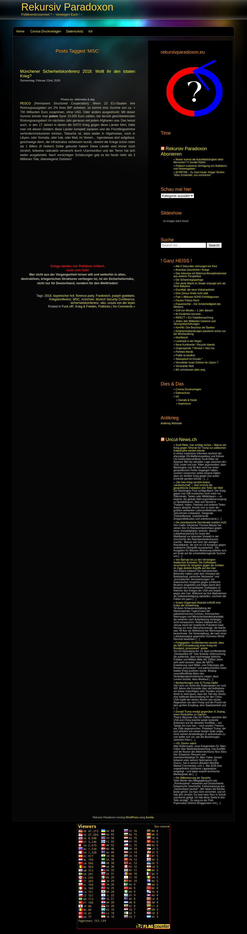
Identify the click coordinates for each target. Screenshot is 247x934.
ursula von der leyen (121, 303)
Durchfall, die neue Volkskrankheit (195, 289)
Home (20, 31)
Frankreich (103, 296)
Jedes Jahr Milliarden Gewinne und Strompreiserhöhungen (195, 322)
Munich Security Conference (115, 299)
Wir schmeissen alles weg (190, 369)
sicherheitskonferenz (85, 303)
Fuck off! (67, 306)
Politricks (104, 306)
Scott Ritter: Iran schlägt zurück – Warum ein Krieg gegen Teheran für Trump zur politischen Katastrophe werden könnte (200, 448)
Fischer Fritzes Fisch (187, 300)
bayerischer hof (63, 296)
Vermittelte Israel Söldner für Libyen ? (197, 362)
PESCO (25, 103)
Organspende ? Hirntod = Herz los (195, 348)
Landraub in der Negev (189, 341)
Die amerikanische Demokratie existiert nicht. (201, 522)
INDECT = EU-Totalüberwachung (194, 317)
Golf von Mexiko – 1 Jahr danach (194, 310)
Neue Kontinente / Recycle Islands (195, 344)
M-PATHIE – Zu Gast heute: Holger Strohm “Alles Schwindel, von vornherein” (199, 173)
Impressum (184, 403)
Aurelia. (150, 817)
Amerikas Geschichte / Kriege (192, 269)
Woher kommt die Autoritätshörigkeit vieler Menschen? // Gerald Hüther (198, 161)
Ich (90, 31)
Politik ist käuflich (185, 355)
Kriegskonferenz (60, 299)
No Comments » (124, 306)
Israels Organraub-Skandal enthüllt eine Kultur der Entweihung (197, 604)
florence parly (85, 296)
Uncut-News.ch (181, 439)
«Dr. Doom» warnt (186, 743)
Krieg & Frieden (85, 306)
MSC (76, 299)
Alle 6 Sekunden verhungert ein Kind (196, 266)
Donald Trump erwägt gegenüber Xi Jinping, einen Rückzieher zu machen (200, 713)
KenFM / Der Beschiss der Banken (195, 327)
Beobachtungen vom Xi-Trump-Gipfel (197, 682)
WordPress (132, 817)
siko (103, 303)
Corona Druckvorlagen (45, 31)
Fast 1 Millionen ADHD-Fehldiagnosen (197, 296)
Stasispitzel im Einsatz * (189, 359)
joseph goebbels (123, 296)
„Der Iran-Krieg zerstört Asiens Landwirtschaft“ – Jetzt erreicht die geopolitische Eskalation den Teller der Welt (198, 485)
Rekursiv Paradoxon (67, 7)
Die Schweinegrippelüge (189, 279)
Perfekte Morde (184, 351)
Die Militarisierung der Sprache (193, 777)
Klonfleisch (182, 337)
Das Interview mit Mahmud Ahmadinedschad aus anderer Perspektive (200, 275)
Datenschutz (74, 31)
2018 (47, 296)
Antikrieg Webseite (171, 423)
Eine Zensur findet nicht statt (192, 293)
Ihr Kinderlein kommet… (189, 314)
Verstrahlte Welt (185, 366)
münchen (87, 299)
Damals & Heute (187, 400)
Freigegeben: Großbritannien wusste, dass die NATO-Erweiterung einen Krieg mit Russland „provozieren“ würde (199, 645)
